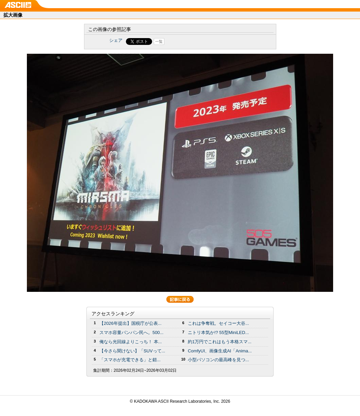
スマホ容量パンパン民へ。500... (131, 332)
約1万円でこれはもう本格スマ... (219, 341)
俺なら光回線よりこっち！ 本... (130, 341)
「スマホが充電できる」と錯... (130, 359)
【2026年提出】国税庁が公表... (130, 323)
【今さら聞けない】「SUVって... (132, 350)
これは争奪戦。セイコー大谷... (218, 323)
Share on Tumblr (205, 41)
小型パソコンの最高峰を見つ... (218, 359)
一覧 (159, 41)
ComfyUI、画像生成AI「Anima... (220, 350)
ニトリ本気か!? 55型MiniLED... (218, 332)
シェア (115, 40)
